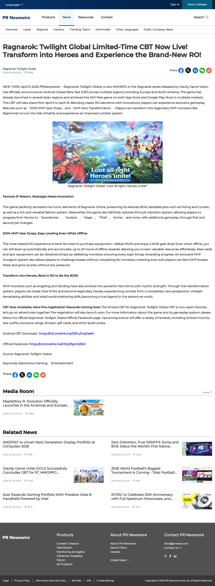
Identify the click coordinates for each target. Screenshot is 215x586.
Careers (115, 552)
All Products (64, 564)
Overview (12, 29)
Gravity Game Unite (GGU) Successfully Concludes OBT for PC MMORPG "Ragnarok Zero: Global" (35, 471)
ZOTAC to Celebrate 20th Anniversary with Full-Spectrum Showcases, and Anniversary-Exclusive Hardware (142, 497)
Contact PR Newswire (184, 535)
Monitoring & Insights (71, 552)
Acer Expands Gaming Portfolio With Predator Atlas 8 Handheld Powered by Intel (47, 497)
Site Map (76, 580)
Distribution (64, 547)
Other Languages (127, 29)
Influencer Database (69, 556)
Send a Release (197, 4)
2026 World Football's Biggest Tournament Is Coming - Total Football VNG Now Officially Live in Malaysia (143, 471)
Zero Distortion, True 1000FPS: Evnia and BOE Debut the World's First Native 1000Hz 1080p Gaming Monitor (144, 444)
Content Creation (68, 543)
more (207, 392)
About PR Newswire (128, 535)
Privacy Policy (22, 580)
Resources (86, 17)
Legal (6, 580)
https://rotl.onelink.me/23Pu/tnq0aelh (66, 333)
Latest (27, 29)
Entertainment (62, 363)
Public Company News (158, 29)
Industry (58, 29)
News (66, 17)
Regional (42, 29)
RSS (89, 580)
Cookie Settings (105, 580)
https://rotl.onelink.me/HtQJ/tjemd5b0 (57, 344)
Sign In (174, 4)
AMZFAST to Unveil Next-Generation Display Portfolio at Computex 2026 (49, 444)
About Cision (118, 547)
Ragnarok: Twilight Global (19, 68)
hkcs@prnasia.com (176, 543)
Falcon (61, 560)
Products (48, 17)
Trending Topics (80, 29)
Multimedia (103, 29)
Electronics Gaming (33, 363)
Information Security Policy (51, 580)
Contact (107, 17)
